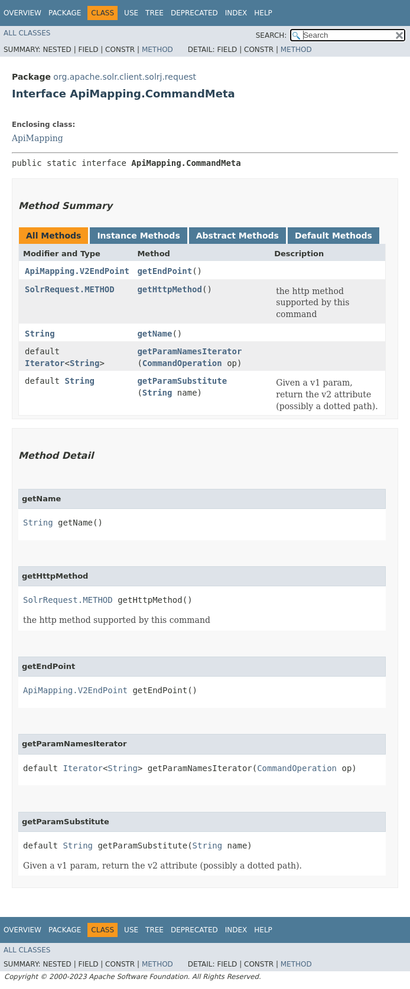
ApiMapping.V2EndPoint (77, 271)
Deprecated (194, 13)
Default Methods (333, 235)
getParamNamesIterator (189, 351)
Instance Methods (138, 235)
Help (263, 13)
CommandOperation (182, 363)
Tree (154, 13)
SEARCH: (271, 35)
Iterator (44, 363)
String (40, 333)
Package (64, 13)
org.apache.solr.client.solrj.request (124, 76)
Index (236, 13)
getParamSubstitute (182, 381)
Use (131, 13)
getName (154, 333)
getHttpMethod (169, 289)
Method (157, 49)
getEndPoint (164, 271)
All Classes (27, 33)
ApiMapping (37, 138)
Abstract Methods (237, 235)
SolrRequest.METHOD (70, 289)
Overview (22, 13)
